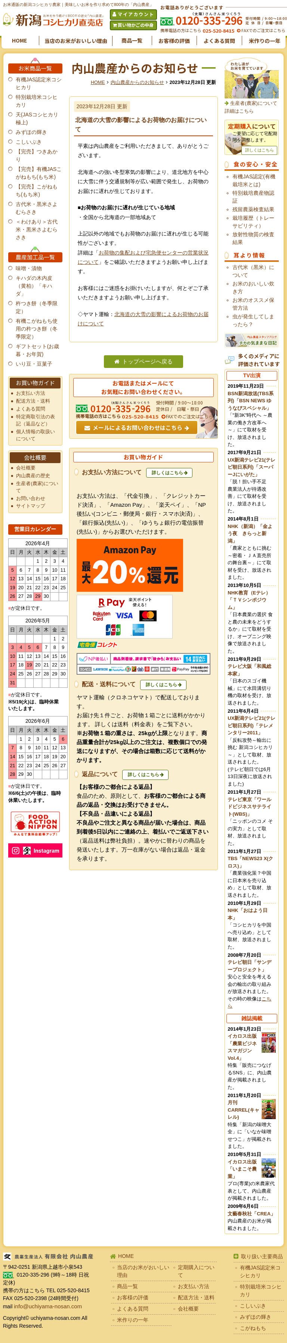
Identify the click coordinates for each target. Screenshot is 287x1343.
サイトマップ (30, 506)
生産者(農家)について (37, 487)
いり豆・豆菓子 (34, 364)
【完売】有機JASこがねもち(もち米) (39, 173)
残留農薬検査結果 (253, 209)
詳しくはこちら (167, 472)
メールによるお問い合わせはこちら (137, 427)
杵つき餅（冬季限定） (37, 307)
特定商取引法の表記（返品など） (35, 420)
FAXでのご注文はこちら (262, 30)
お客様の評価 (174, 40)
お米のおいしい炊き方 (253, 287)
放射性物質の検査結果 (253, 238)
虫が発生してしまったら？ (253, 320)
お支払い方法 (30, 393)
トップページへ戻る (147, 362)
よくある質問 (219, 40)
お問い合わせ (30, 498)
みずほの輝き (31, 132)
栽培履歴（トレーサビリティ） (253, 222)
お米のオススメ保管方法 (253, 304)
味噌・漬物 (29, 268)
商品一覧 (131, 40)
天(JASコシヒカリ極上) (37, 118)
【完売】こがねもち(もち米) (37, 190)
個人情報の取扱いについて (35, 435)
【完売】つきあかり (37, 155)
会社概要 (26, 468)
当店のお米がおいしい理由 (75, 40)
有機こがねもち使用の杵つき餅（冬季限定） (37, 329)
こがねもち (253, 1328)
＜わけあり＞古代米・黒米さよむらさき (37, 229)
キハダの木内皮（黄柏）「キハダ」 (34, 286)
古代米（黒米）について (253, 271)
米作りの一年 (264, 40)
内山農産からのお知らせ (137, 82)
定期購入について (196, 1271)
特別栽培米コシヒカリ (37, 101)
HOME (19, 40)
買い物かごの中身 (136, 25)
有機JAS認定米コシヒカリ (39, 83)
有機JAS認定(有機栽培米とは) (253, 180)
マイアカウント (136, 14)
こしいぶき (29, 142)
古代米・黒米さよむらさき (37, 208)
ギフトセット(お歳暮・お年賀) (37, 350)
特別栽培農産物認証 (253, 197)
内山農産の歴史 (33, 475)
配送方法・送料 (33, 401)
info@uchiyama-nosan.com (48, 1306)
